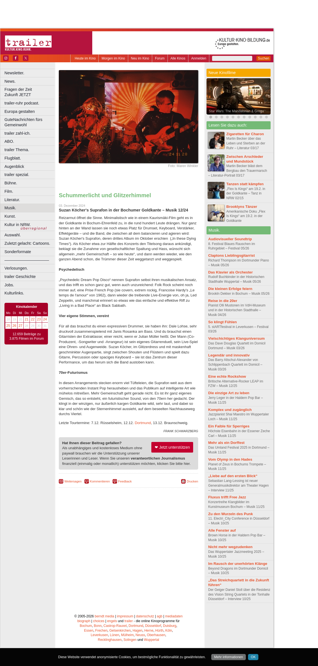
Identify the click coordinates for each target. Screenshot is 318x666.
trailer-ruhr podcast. (21, 103)
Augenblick (14, 166)
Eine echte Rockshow (227, 376)
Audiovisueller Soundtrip (230, 239)
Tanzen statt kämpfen (245, 184)
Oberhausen (156, 635)
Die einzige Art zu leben (228, 393)
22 (33, 319)
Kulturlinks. (14, 293)
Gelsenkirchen (120, 630)
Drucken (192, 481)
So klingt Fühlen (222, 322)
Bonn (98, 626)
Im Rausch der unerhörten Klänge (237, 564)
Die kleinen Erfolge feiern (230, 289)
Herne (149, 630)
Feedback (125, 481)
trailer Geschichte (20, 276)
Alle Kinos (178, 58)
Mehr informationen (228, 657)
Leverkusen (99, 635)
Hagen (137, 630)
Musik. (10, 208)
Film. (8, 191)
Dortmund (143, 423)
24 (45, 319)
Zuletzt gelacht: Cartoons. (27, 243)
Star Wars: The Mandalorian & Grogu (236, 111)
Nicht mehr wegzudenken (230, 547)
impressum (125, 616)
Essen (88, 630)
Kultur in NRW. (17, 224)
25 (8, 326)
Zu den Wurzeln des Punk (230, 514)
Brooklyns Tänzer (241, 206)
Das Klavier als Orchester (230, 272)
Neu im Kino (140, 58)
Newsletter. (14, 73)
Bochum (86, 626)
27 (20, 326)
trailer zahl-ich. (17, 133)
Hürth (159, 630)
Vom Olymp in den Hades (230, 459)
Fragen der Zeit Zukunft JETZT (30, 92)
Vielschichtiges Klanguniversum (236, 338)
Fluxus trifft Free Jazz (227, 497)
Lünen (114, 635)
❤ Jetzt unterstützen (172, 447)
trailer (128, 621)
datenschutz (145, 616)
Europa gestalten (19, 111)
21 (26, 319)
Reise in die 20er (222, 301)
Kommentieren (100, 481)
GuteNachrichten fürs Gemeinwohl (23, 122)
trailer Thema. (16, 150)
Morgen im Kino (113, 58)
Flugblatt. (12, 158)
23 (39, 319)
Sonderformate (17, 251)
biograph (83, 621)
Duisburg (169, 626)
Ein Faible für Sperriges (228, 426)
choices (99, 621)
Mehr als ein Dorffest (226, 443)
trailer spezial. (16, 174)
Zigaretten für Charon (245, 134)
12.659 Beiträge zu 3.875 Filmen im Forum (26, 336)
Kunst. (10, 216)
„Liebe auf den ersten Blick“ (233, 476)
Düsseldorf (153, 626)
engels (112, 621)
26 (14, 326)
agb (159, 616)
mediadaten (174, 616)
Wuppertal (151, 640)
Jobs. (9, 285)
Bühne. (10, 183)
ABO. (9, 141)
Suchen (263, 58)
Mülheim (127, 635)
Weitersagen (73, 481)
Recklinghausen (110, 640)
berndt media (104, 616)
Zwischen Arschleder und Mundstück (244, 158)
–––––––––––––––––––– (26, 260)
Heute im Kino (85, 58)
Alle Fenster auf (222, 530)
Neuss (140, 635)
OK (253, 657)
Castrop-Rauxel (115, 626)
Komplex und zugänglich (230, 410)
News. (10, 81)
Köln (168, 630)
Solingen (130, 640)
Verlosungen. (16, 268)
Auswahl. (12, 235)
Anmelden (198, 58)
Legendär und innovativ (229, 355)
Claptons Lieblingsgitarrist (231, 255)
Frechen (101, 630)
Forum (160, 58)
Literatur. (12, 200)
